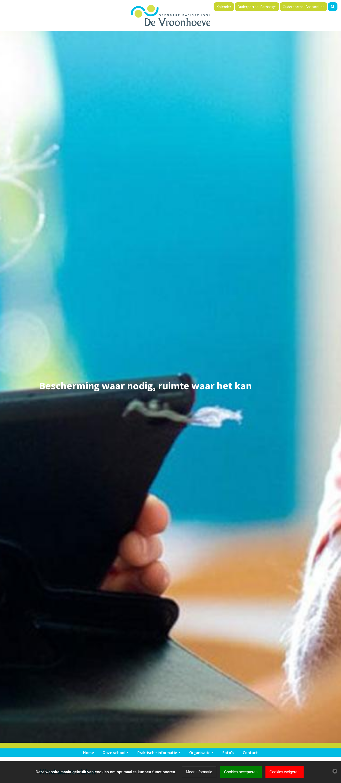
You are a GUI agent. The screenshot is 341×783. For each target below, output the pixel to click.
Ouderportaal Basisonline (303, 6)
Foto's (228, 752)
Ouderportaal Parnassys (257, 6)
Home (88, 752)
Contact (250, 752)
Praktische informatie (157, 752)
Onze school (114, 752)
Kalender (223, 6)
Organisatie (200, 752)
